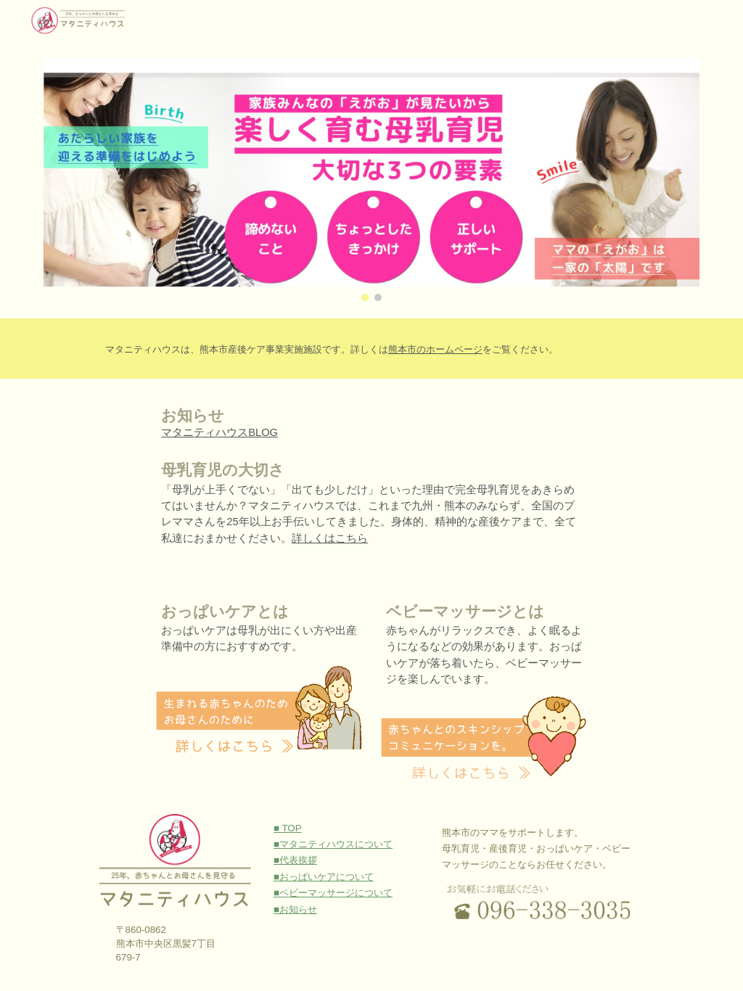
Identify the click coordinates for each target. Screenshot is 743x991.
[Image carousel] (372, 179)
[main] (399, 348)
